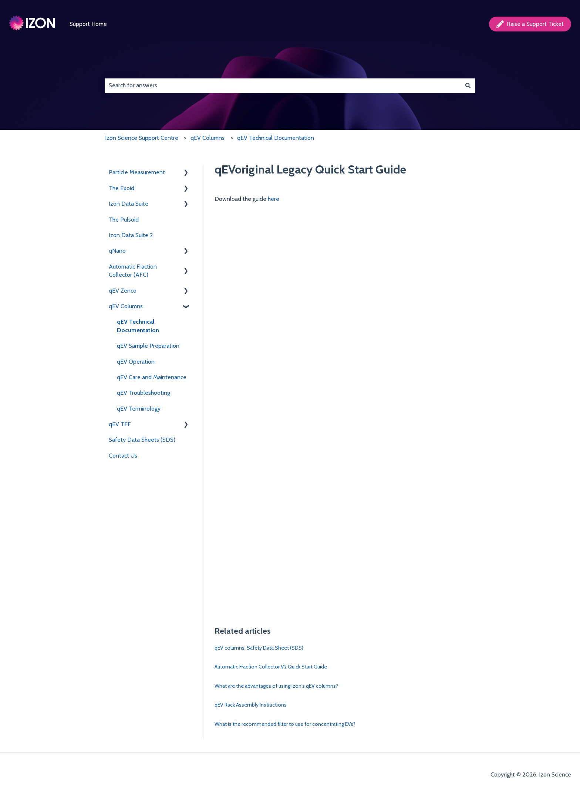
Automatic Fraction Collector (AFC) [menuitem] (133, 270)
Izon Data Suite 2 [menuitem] (131, 235)
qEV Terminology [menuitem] (139, 408)
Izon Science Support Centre (141, 137)
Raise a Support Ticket (530, 24)
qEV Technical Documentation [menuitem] (138, 325)
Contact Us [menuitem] (123, 455)
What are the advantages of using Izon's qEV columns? (276, 686)
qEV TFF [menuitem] (120, 424)
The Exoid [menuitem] (121, 188)
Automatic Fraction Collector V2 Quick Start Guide (271, 666)
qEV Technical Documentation (275, 137)
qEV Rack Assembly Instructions (251, 704)
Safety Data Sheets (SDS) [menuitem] (142, 439)
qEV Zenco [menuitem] (122, 290)
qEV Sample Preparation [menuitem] (148, 345)
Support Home (88, 23)
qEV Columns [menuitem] (126, 306)
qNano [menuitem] (117, 250)
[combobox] (283, 85)
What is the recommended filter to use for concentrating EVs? (285, 724)
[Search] (468, 85)
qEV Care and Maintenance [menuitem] (151, 377)
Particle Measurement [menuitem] (137, 172)
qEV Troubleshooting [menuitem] (143, 392)
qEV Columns (207, 137)
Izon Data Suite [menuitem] (128, 203)
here (273, 198)
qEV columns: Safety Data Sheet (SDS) (259, 647)
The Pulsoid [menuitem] (124, 219)
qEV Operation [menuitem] (136, 361)
